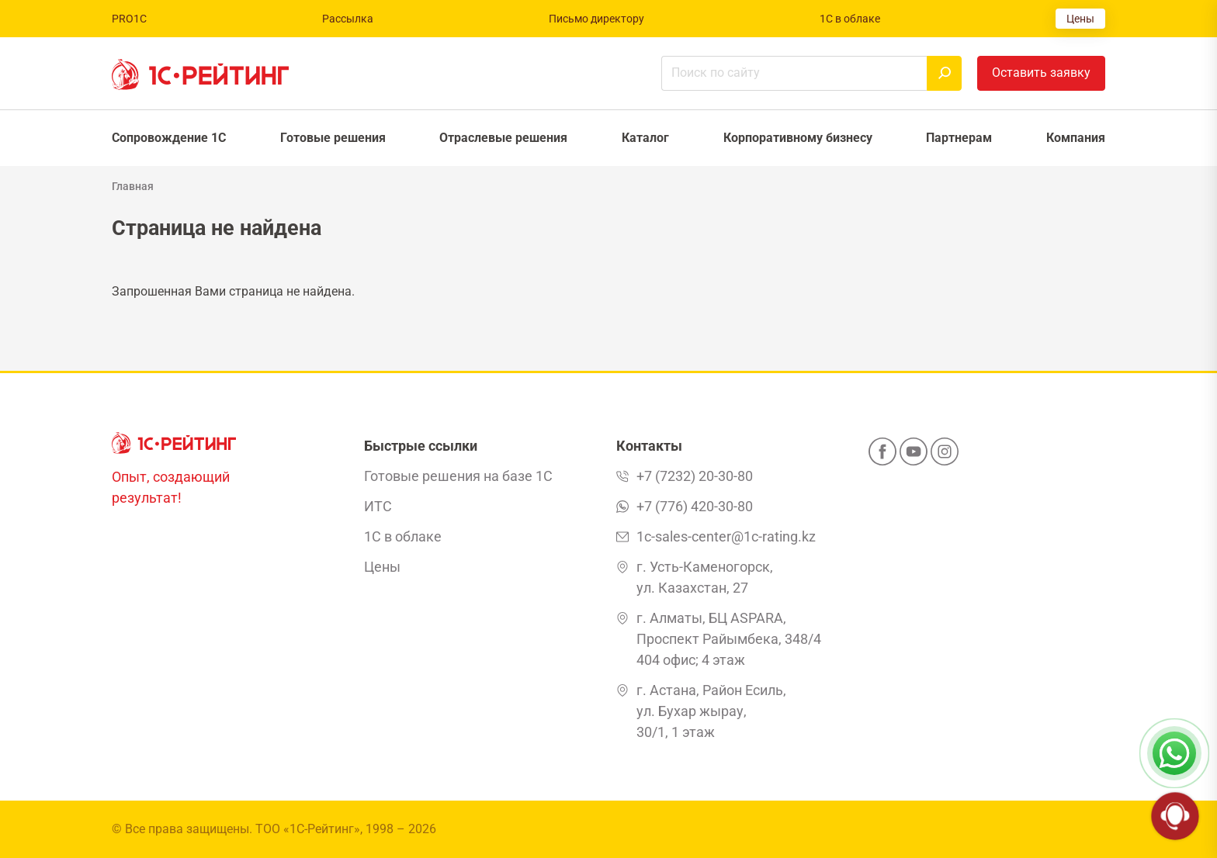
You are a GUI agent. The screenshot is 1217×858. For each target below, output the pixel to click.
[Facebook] (882, 456)
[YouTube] (913, 456)
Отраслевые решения (503, 137)
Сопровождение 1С (169, 137)
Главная (133, 186)
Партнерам (959, 137)
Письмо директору (596, 18)
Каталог (645, 137)
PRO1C (129, 18)
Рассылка (347, 18)
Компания (1075, 137)
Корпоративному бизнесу (797, 137)
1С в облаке (850, 18)
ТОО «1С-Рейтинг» (307, 829)
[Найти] (944, 73)
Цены (1080, 18)
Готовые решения (333, 137)
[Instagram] (945, 456)
